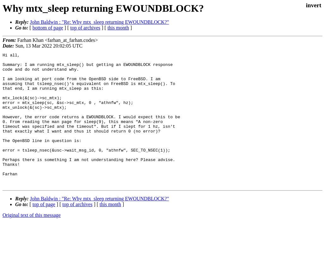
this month (118, 27)
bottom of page (48, 27)
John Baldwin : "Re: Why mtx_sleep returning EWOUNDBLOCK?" (99, 22)
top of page (44, 231)
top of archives (85, 27)
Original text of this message (32, 241)
